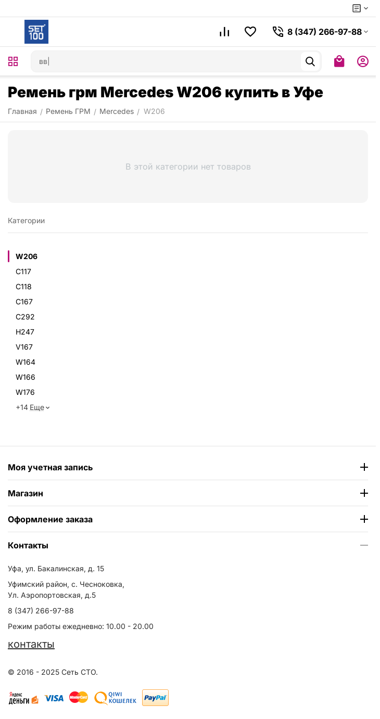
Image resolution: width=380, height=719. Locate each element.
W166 (25, 377)
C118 (24, 286)
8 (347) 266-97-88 (41, 610)
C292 (25, 316)
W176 (25, 392)
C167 (24, 301)
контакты (31, 644)
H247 (25, 331)
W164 (25, 361)
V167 (24, 346)
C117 (23, 271)
